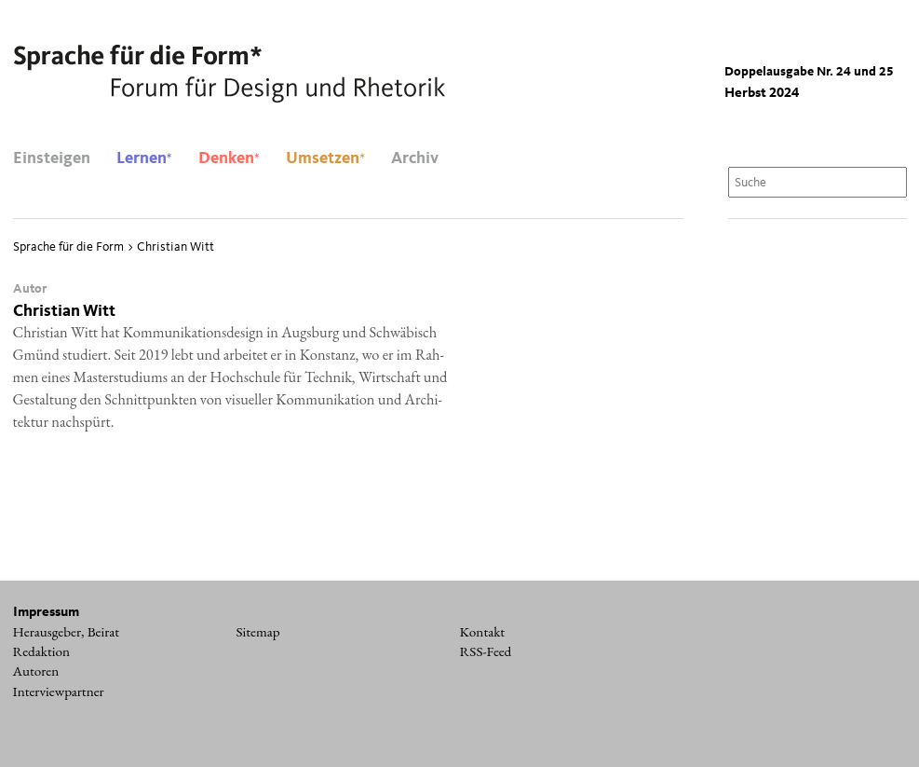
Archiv (415, 158)
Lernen (144, 158)
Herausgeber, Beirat (66, 632)
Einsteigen (51, 158)
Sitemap (258, 632)
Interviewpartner (58, 691)
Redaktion (42, 651)
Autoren (36, 671)
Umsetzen (325, 158)
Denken (229, 158)
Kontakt (483, 632)
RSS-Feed (486, 651)
